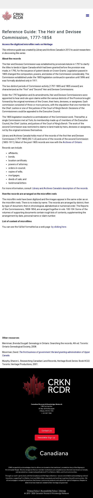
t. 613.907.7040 (47, 413)
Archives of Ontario (72, 142)
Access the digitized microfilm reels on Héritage (27, 44)
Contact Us (47, 430)
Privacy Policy (33, 491)
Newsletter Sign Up (46, 437)
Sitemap (62, 491)
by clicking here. (59, 227)
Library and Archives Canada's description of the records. (60, 188)
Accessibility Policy (49, 491)
